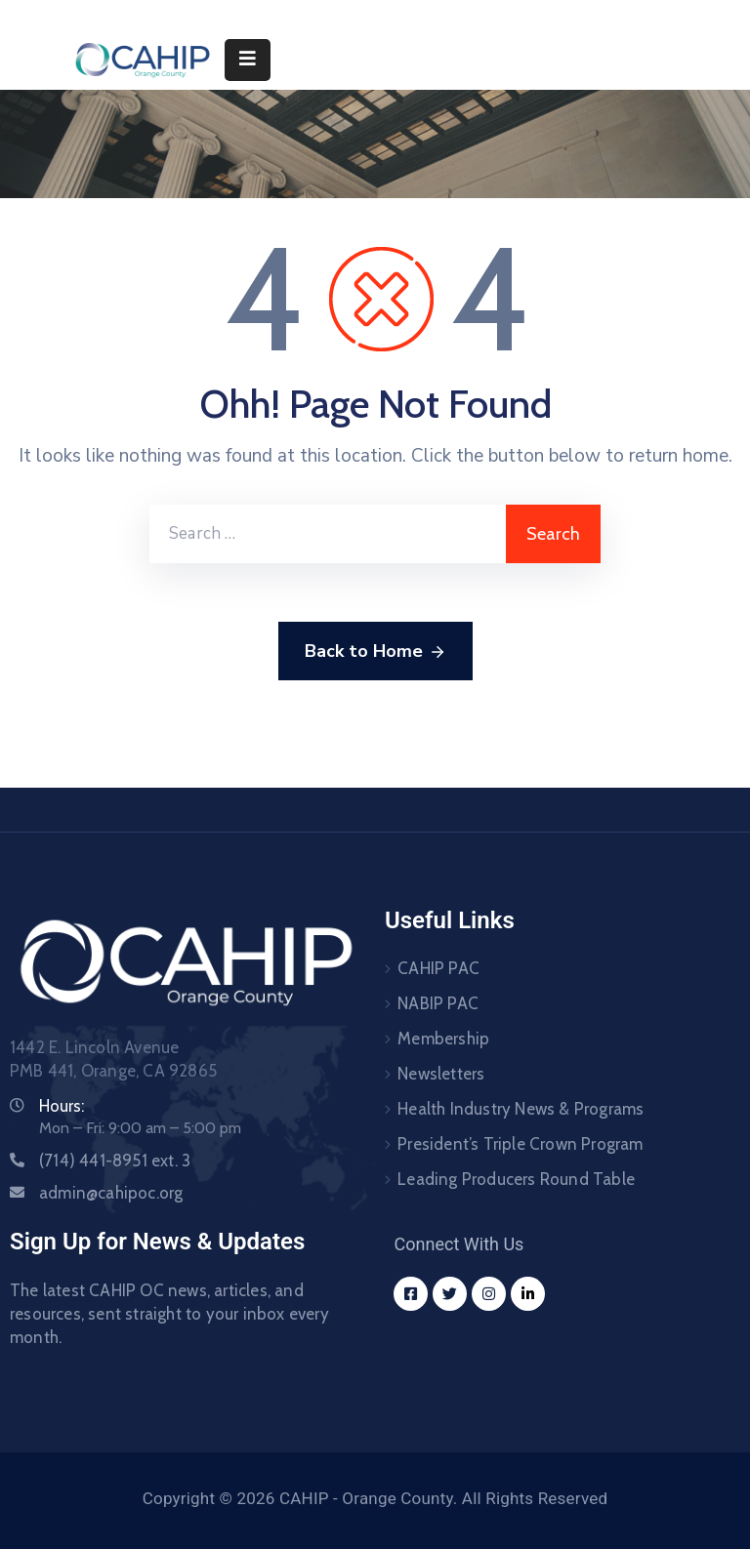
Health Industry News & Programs (520, 1109)
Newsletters (440, 1073)
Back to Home (375, 652)
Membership (443, 1038)
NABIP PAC (438, 1003)
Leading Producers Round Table (516, 1179)
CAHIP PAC (438, 968)
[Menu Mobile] (248, 60)
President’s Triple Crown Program (520, 1144)
